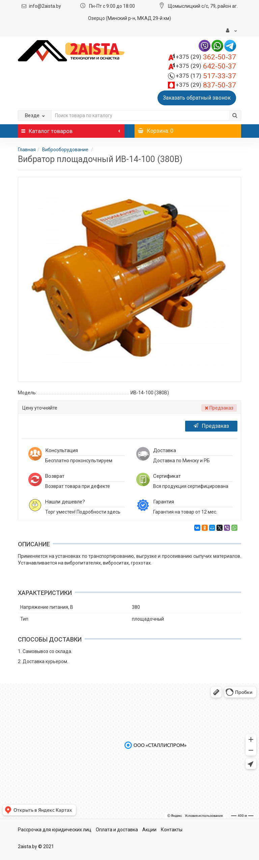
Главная (27, 149)
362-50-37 (206, 57)
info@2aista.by (45, 6)
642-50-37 (206, 66)
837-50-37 (206, 85)
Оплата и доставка (117, 829)
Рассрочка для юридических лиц (54, 829)
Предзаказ (211, 426)
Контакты (171, 829)
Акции (149, 829)
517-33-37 (206, 76)
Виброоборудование (65, 149)
